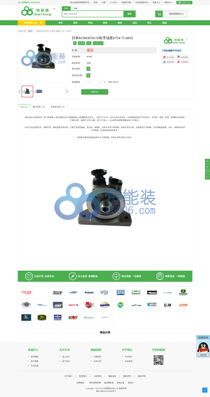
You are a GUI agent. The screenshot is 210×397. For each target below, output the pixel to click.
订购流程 (97, 357)
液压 (75, 23)
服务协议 (112, 376)
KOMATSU (98, 43)
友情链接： (81, 383)
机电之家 (120, 383)
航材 (120, 23)
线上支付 (66, 357)
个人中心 (113, 2)
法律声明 (97, 376)
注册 (104, 2)
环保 (90, 23)
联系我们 (83, 376)
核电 (105, 23)
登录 (96, 2)
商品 (66, 8)
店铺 (75, 8)
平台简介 (128, 357)
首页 (60, 23)
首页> (30, 31)
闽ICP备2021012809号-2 (106, 391)
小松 (89, 43)
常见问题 (35, 366)
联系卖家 (184, 57)
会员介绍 (97, 361)
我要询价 (95, 92)
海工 (149, 23)
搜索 (129, 14)
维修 (164, 23)
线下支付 (66, 361)
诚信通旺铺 (109, 383)
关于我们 (68, 376)
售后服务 (35, 357)
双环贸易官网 (95, 383)
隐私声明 (127, 376)
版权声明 (142, 376)
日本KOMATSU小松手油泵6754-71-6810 (53, 31)
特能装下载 (126, 2)
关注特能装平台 (142, 2)
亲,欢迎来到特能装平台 (79, 2)
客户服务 (35, 361)
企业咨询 (128, 361)
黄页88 (131, 383)
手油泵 (81, 43)
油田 (135, 23)
